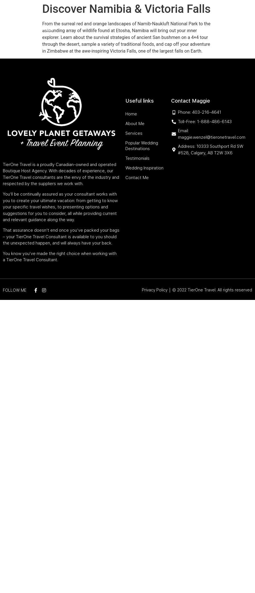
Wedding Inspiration (156, 28)
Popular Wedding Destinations (170, 15)
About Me (101, 15)
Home (83, 15)
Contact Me (192, 28)
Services (123, 15)
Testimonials (118, 28)
